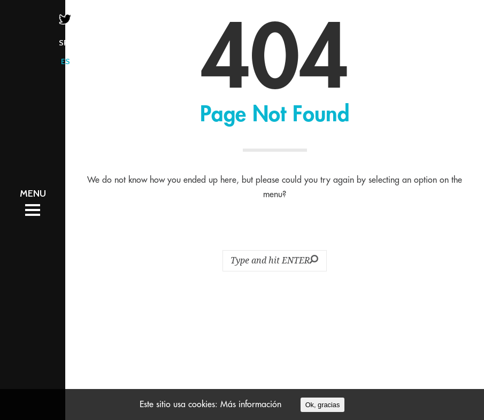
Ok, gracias (322, 405)
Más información (250, 404)
